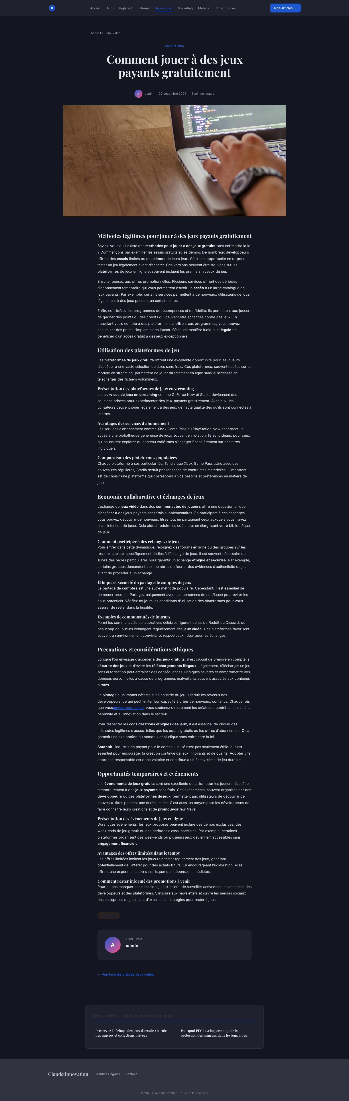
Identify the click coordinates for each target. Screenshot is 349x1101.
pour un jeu (134, 707)
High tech (126, 8)
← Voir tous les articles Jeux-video (125, 974)
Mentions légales (107, 1074)
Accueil (95, 8)
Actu (110, 8)
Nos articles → (285, 8)
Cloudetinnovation (68, 1074)
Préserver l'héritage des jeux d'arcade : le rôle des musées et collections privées (131, 1033)
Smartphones (226, 8)
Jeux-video (163, 8)
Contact (131, 1074)
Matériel (204, 8)
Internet (144, 8)
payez (118, 707)
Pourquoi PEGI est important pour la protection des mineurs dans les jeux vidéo (214, 1033)
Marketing (185, 8)
